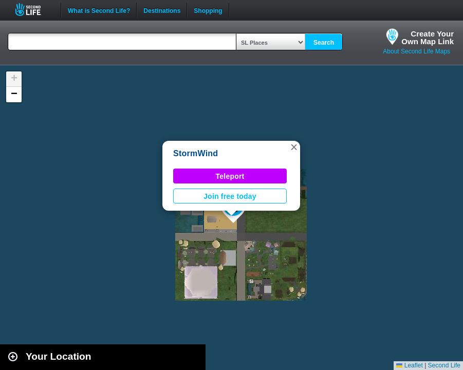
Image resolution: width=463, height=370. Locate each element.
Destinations (161, 9)
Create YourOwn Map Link (427, 37)
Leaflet (409, 365)
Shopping (208, 9)
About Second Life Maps (416, 51)
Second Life (33, 9)
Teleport (230, 176)
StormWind (195, 153)
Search (323, 42)
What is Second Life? (99, 9)
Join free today (229, 196)
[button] (294, 147)
